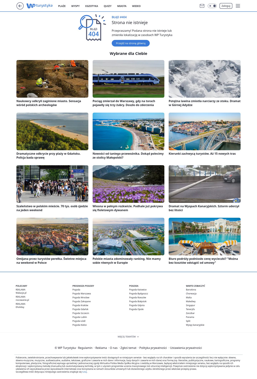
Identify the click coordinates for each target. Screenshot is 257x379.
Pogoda (76, 289)
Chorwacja (191, 293)
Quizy (107, 6)
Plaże (62, 6)
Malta (189, 297)
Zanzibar (190, 313)
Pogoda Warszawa (81, 293)
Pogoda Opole (136, 309)
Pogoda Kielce (79, 324)
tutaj (84, 371)
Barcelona (191, 289)
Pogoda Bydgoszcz (138, 293)
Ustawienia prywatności (185, 348)
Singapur (190, 305)
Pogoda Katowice (138, 289)
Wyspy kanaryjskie (195, 324)
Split (188, 321)
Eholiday (20, 307)
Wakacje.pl (21, 292)
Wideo (136, 6)
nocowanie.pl (22, 299)
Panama (190, 317)
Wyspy (75, 6)
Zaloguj (226, 5)
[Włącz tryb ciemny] (212, 6)
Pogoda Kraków (80, 305)
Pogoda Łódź (78, 321)
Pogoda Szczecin (80, 313)
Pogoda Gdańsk (80, 309)
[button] (238, 6)
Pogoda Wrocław (80, 297)
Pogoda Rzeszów (137, 297)
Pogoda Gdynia (137, 305)
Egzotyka (91, 6)
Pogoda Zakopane (81, 301)
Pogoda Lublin (79, 317)
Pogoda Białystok (138, 301)
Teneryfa (190, 309)
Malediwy (191, 301)
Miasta (122, 6)
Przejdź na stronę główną (130, 43)
